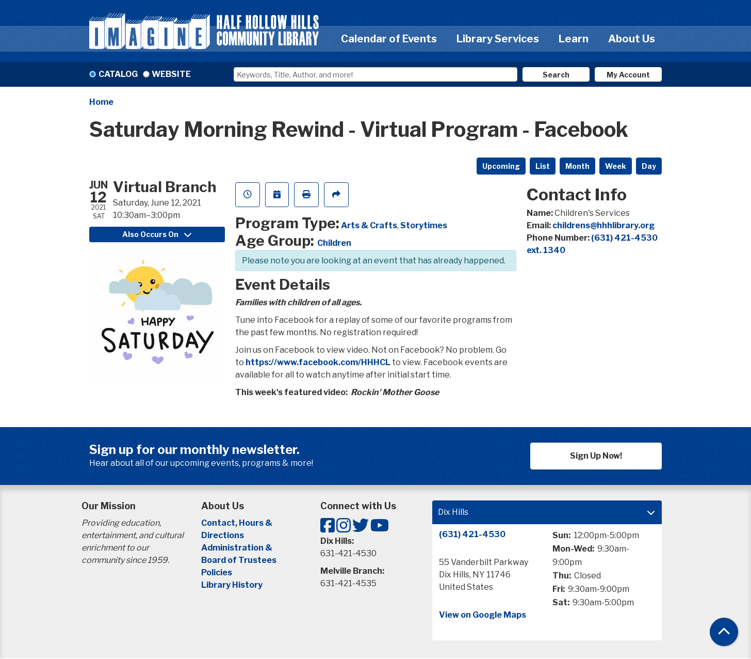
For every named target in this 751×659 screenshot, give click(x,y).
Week (615, 166)
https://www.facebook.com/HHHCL (318, 362)
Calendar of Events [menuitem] (389, 39)
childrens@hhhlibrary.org (603, 225)
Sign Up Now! (596, 456)
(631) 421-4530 (472, 534)
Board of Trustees (238, 560)
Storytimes (423, 225)
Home (101, 102)
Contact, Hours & (237, 523)
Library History (232, 585)
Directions (222, 535)
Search (556, 74)
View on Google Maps (482, 615)
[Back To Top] (724, 632)
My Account (628, 74)
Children (334, 243)
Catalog (118, 74)
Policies (216, 572)
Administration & (237, 548)
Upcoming (501, 166)
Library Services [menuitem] (497, 39)
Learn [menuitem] (574, 39)
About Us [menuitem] (631, 39)
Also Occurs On (156, 234)
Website (171, 74)
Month (577, 166)
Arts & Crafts (369, 225)
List (542, 166)
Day (649, 166)
